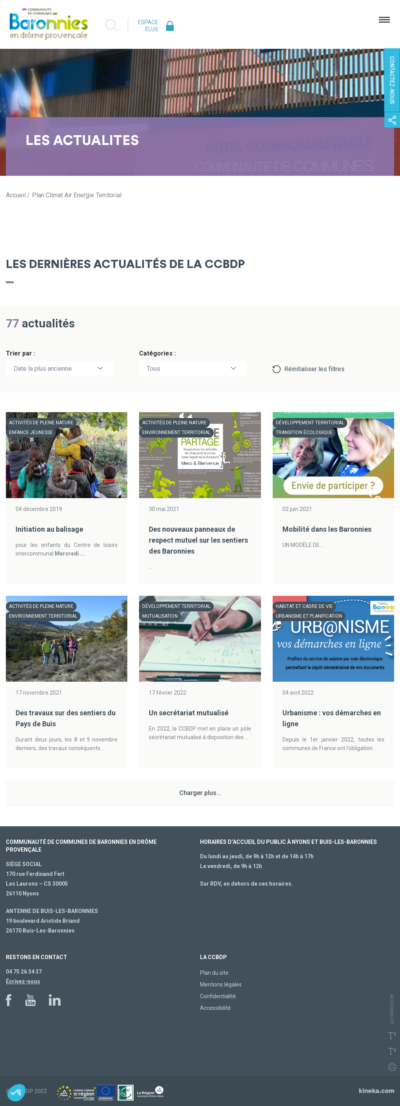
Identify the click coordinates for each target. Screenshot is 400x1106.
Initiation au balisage (49, 529)
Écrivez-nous (23, 981)
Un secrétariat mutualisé (189, 713)
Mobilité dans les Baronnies (326, 529)
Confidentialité (218, 996)
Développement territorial (310, 422)
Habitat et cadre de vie (304, 606)
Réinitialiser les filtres (314, 369)
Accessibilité (215, 1008)
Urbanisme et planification (309, 616)
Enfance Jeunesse (31, 432)
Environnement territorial (176, 432)
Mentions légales (221, 984)
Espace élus (148, 25)
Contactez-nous (392, 80)
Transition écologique (304, 432)
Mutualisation (160, 616)
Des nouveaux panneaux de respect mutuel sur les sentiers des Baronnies (198, 540)
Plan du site (214, 973)
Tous (153, 368)
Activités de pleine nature (41, 422)
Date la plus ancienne (43, 368)
